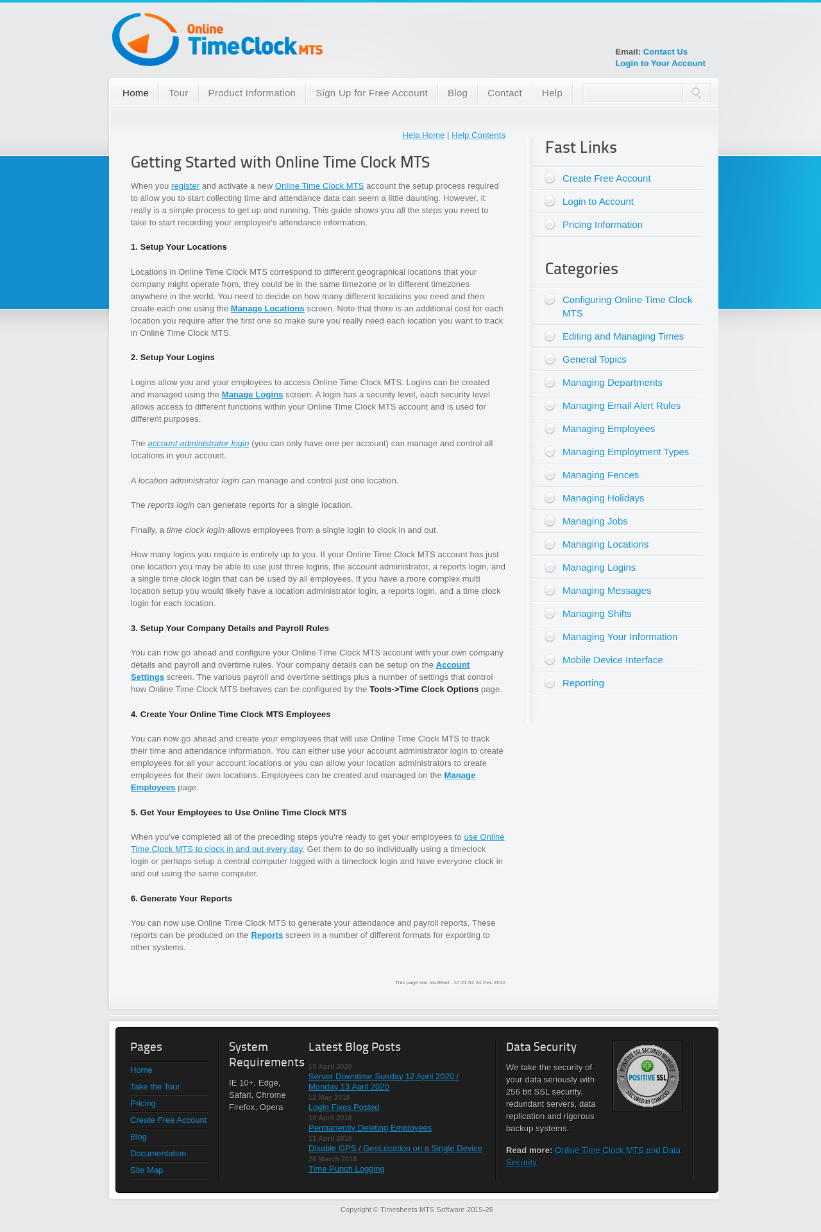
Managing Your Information (620, 636)
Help (552, 92)
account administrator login (198, 443)
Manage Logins (253, 394)
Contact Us (665, 51)
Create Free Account (607, 178)
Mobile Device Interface (613, 659)
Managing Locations (605, 544)
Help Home (423, 135)
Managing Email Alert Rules (622, 405)
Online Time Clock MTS (319, 186)
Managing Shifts (597, 613)
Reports (267, 935)
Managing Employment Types (626, 451)
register (185, 186)
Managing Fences (601, 474)
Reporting (583, 682)
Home (136, 92)
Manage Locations (268, 308)
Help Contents (478, 135)
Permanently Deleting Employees (370, 1127)
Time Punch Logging (347, 1169)
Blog (458, 92)
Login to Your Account (660, 63)
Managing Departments (613, 382)
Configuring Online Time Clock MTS (628, 306)
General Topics (595, 359)
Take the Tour (155, 1086)
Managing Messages (607, 590)
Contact (504, 92)
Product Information (252, 92)
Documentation (158, 1153)
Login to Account (598, 201)
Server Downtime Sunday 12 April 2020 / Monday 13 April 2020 (384, 1081)
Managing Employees (609, 428)
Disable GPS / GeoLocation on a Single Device (395, 1148)
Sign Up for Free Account (372, 92)
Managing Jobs (595, 521)
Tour (178, 92)
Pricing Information (603, 224)
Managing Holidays (604, 497)
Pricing (143, 1103)
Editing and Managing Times (623, 336)
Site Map (146, 1170)
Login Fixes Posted (344, 1107)
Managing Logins (599, 567)
